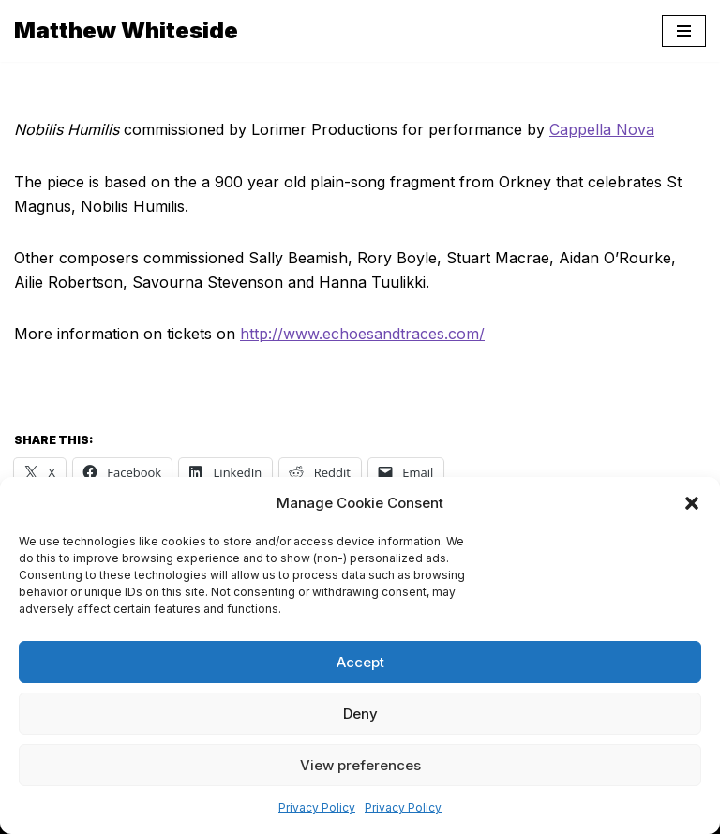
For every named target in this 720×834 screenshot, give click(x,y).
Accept (360, 662)
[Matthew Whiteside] (126, 31)
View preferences (360, 765)
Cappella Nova (601, 129)
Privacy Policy (316, 807)
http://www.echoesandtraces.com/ (362, 333)
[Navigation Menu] (684, 31)
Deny (360, 713)
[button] (691, 503)
